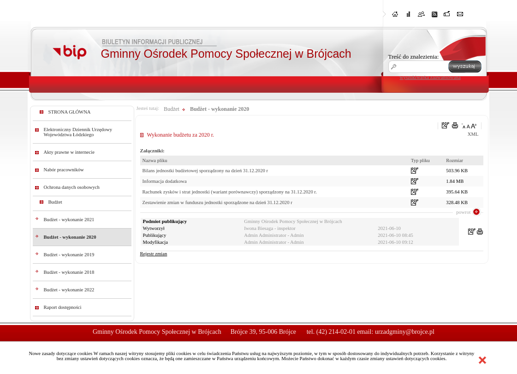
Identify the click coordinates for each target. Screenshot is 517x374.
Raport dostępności (63, 307)
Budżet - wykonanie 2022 (69, 289)
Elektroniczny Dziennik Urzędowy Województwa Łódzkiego (78, 132)
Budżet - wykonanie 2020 (70, 237)
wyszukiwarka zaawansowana (430, 77)
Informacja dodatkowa (165, 181)
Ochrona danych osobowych (72, 187)
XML (473, 134)
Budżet (55, 202)
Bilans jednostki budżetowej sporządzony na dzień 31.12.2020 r (205, 170)
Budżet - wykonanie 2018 (69, 272)
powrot (463, 212)
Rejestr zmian (153, 253)
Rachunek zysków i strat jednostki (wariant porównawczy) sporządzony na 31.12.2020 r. (230, 191)
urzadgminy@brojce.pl (404, 331)
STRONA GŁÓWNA (69, 112)
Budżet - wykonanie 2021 (69, 219)
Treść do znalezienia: (413, 56)
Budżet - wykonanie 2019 (69, 254)
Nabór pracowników (64, 169)
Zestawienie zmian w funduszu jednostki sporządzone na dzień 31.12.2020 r (217, 202)
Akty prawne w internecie (69, 152)
